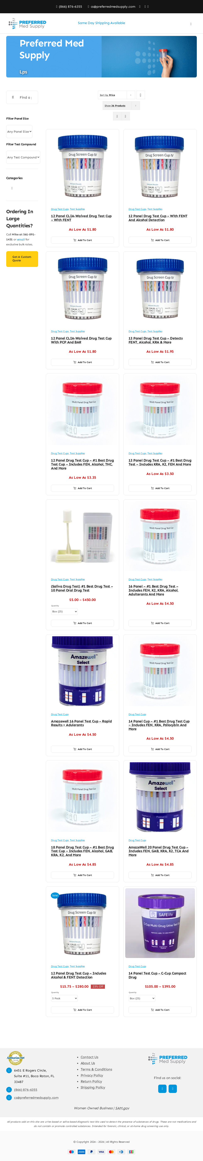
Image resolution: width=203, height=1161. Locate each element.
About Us (88, 1063)
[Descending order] (141, 95)
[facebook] (162, 1089)
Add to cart (82, 623)
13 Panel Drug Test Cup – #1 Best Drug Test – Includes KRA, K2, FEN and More (160, 462)
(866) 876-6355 (25, 1090)
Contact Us (89, 1057)
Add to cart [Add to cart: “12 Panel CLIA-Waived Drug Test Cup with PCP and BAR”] (82, 362)
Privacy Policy (92, 1075)
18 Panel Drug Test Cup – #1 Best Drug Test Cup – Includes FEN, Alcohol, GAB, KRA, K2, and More (82, 851)
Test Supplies (77, 209)
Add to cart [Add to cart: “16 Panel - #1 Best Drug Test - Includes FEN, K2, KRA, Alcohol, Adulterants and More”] (160, 623)
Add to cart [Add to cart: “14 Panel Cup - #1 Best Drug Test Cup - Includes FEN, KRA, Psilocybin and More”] (160, 749)
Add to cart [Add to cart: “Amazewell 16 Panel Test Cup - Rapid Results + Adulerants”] (82, 749)
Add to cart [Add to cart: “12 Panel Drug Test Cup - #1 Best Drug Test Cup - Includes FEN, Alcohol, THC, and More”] (82, 488)
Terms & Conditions (96, 1069)
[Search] (12, 97)
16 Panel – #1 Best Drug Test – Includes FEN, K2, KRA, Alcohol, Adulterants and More (154, 590)
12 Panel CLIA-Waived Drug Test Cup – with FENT (81, 218)
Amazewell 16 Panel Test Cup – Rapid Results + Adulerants (81, 723)
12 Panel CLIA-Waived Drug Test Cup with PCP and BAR (81, 340)
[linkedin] (173, 1089)
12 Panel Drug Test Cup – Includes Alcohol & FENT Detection (78, 975)
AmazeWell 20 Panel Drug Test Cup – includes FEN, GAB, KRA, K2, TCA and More (158, 851)
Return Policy (91, 1081)
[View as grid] (117, 116)
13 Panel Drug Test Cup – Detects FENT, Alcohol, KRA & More (155, 340)
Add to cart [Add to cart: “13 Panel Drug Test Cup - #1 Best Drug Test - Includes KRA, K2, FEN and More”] (160, 488)
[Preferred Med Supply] (167, 1052)
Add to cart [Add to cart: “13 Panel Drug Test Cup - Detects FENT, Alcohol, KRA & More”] (160, 362)
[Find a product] (22, 97)
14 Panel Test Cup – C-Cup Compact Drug (157, 975)
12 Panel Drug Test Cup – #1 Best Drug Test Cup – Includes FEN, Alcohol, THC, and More (82, 464)
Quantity (55, 606)
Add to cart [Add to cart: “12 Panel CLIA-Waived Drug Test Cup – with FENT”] (82, 240)
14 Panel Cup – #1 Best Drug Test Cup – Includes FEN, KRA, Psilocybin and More (159, 725)
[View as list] (126, 116)
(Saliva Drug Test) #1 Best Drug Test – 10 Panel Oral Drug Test (82, 588)
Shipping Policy (93, 1087)
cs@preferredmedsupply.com (36, 1098)
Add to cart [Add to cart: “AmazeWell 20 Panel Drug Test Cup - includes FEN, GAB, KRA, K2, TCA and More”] (160, 875)
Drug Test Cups (60, 209)
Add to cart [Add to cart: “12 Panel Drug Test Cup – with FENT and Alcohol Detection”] (160, 240)
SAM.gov (122, 1108)
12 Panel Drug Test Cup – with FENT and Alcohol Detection (158, 218)
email (21, 239)
